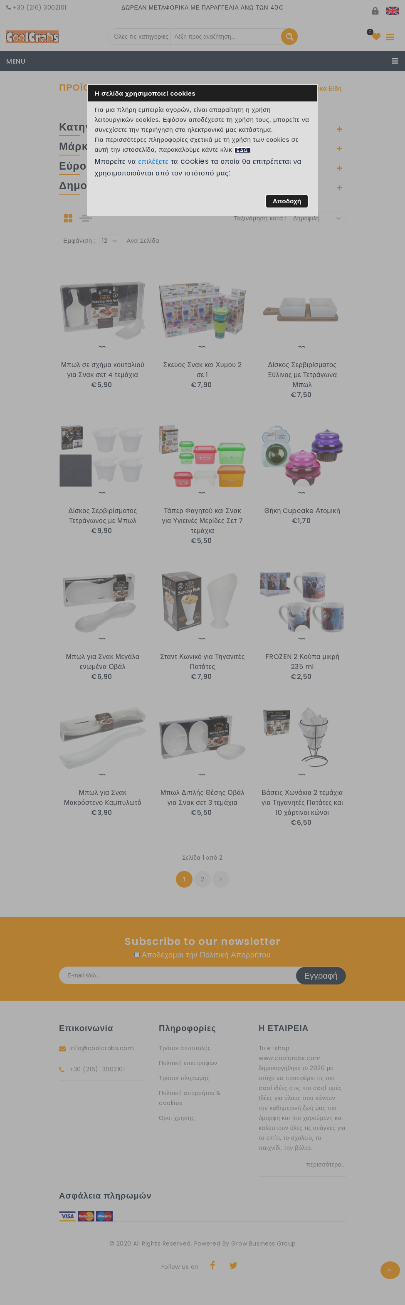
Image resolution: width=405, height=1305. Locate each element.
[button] (287, 201)
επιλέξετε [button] (153, 161)
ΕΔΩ (242, 150)
